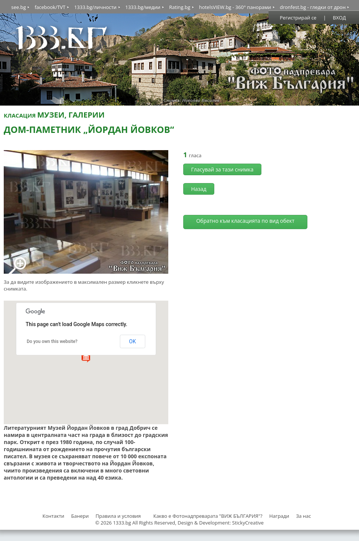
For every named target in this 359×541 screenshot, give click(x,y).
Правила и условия (118, 516)
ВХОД (339, 17)
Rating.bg (179, 7)
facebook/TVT (50, 7)
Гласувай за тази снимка (222, 169)
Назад (198, 188)
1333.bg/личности (95, 7)
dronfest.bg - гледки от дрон (313, 7)
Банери (80, 516)
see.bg (18, 7)
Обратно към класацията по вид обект (245, 220)
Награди (279, 516)
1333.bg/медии (142, 7)
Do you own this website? (52, 341)
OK (132, 341)
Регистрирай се (298, 17)
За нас (303, 516)
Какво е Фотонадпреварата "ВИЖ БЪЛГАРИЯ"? (208, 516)
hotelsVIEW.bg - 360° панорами (235, 7)
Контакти (53, 516)
